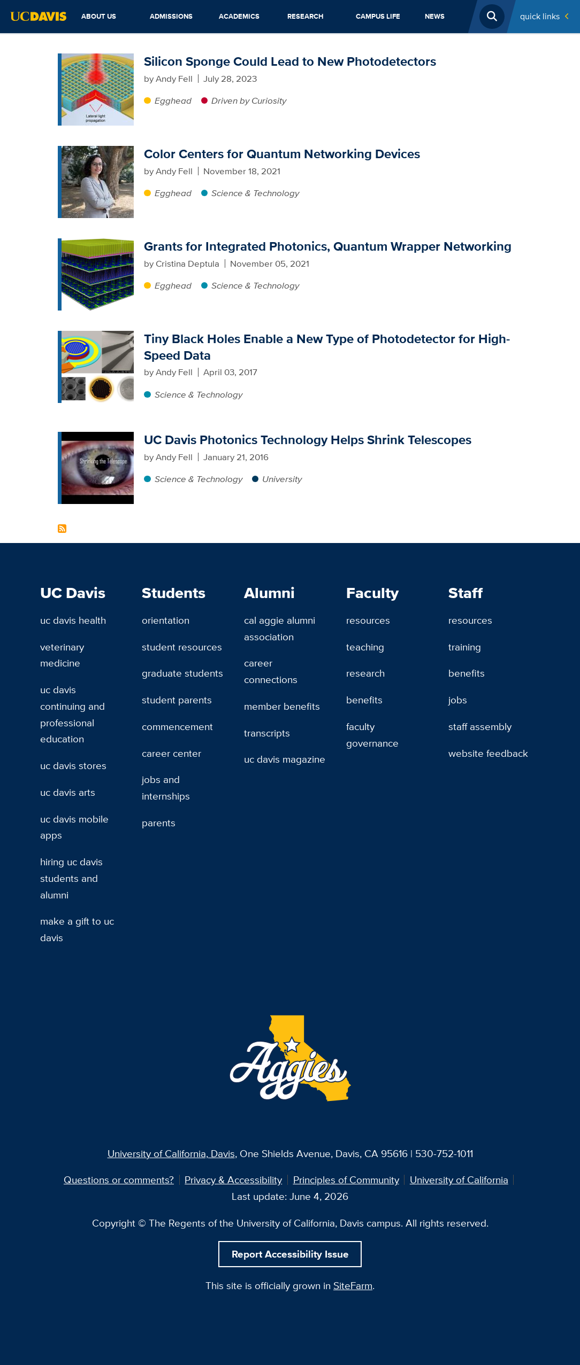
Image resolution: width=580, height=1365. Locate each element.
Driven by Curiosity (248, 100)
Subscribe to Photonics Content (62, 528)
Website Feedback (488, 753)
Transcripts (267, 732)
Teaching (365, 646)
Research (305, 16)
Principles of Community (346, 1179)
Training (464, 646)
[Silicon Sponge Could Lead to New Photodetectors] (98, 59)
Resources (368, 619)
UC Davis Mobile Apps (74, 827)
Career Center (171, 753)
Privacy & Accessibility (233, 1179)
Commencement (177, 726)
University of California (459, 1179)
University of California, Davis (171, 1153)
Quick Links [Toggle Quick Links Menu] (540, 16)
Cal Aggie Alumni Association (279, 628)
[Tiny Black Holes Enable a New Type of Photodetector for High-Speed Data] (98, 337)
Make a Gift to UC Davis (77, 929)
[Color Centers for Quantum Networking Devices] (98, 152)
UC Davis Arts (67, 792)
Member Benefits (282, 706)
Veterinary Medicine (62, 655)
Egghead (173, 100)
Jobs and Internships (166, 787)
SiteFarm (352, 1285)
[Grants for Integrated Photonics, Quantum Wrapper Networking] (98, 244)
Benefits (364, 699)
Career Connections (270, 671)
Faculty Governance (372, 734)
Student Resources (182, 646)
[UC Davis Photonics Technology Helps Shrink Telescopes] (98, 438)
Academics (239, 16)
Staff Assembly (480, 726)
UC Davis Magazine (284, 758)
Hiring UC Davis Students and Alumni (71, 878)
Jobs (457, 699)
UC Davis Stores (73, 765)
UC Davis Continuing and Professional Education (72, 714)
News (435, 16)
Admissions (171, 16)
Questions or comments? (119, 1179)
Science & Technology (255, 193)
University (282, 478)
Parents (158, 822)
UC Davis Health (73, 619)
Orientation (165, 619)
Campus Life (378, 16)
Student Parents (177, 699)
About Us (98, 16)
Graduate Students (182, 672)
